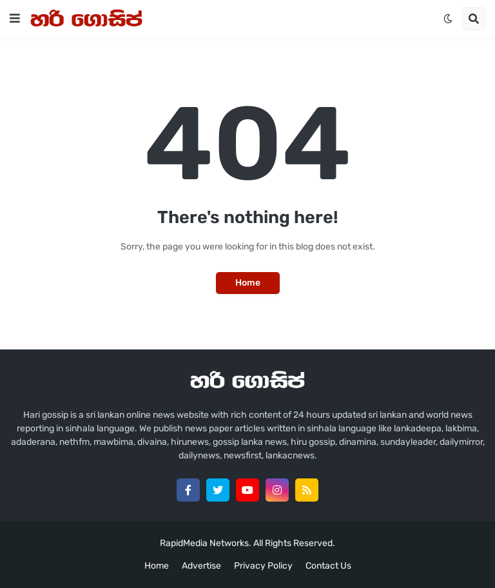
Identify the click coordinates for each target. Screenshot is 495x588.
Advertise (201, 565)
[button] (15, 18)
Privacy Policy (263, 565)
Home (247, 282)
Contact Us (328, 565)
